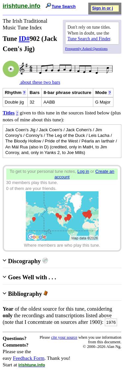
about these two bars (39, 82)
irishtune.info (21, 6)
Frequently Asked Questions (86, 48)
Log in (83, 171)
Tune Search (64, 6)
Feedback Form (29, 358)
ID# (24, 38)
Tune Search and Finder (88, 38)
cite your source (64, 337)
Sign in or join (105, 8)
